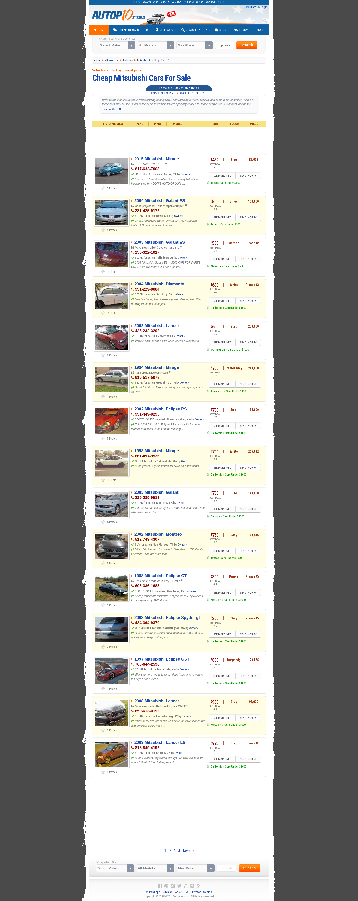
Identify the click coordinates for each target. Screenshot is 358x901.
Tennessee (217, 391)
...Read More (111, 109)
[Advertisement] (179, 140)
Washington (218, 349)
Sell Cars (164, 30)
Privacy (196, 892)
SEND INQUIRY (248, 176)
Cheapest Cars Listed (130, 30)
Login (264, 7)
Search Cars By (194, 30)
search (246, 45)
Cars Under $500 (230, 183)
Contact (208, 892)
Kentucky (216, 599)
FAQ (187, 892)
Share (252, 7)
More (260, 30)
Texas (214, 183)
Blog (220, 30)
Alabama (216, 266)
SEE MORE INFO (222, 176)
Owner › (185, 174)
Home (99, 30)
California (216, 308)
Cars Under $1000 (235, 308)
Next (188, 851)
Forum (241, 30)
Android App (152, 892)
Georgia (215, 516)
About (178, 892)
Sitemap (168, 892)
